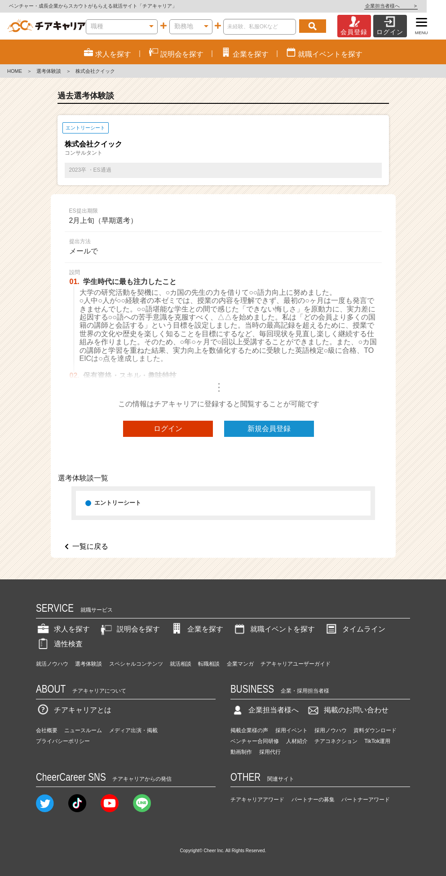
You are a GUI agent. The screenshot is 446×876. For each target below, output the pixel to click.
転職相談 (209, 664)
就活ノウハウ (52, 664)
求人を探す (63, 629)
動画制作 (241, 752)
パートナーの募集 (313, 799)
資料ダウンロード (375, 730)
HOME (14, 71)
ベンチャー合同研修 (254, 741)
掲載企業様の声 (249, 730)
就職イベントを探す (273, 629)
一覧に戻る (90, 546)
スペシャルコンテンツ (136, 664)
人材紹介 (297, 741)
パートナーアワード (365, 799)
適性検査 (59, 644)
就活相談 (180, 664)
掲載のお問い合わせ (347, 710)
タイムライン (354, 629)
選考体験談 (48, 71)
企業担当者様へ (410, 6)
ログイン (168, 428)
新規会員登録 (269, 428)
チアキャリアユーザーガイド (296, 664)
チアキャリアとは (73, 710)
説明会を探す (129, 629)
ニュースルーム (83, 730)
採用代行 (270, 752)
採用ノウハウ (330, 730)
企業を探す (196, 629)
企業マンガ (240, 664)
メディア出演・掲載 (133, 730)
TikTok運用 (377, 741)
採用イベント (291, 730)
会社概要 (46, 730)
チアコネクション (336, 741)
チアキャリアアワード (257, 799)
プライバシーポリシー (63, 741)
